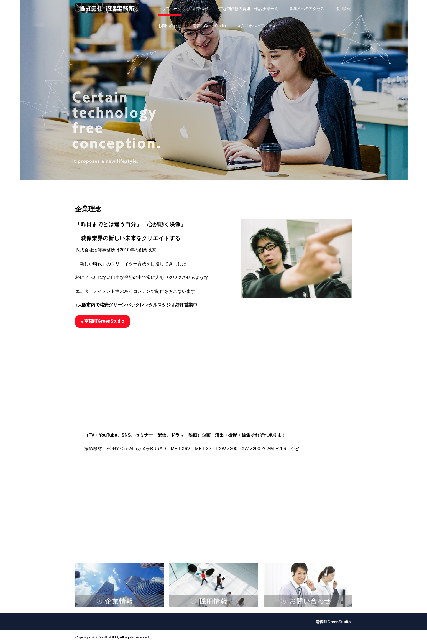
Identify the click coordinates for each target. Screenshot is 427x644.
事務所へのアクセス (306, 8)
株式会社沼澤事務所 (107, 8)
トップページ (169, 8)
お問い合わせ (169, 26)
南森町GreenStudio (209, 26)
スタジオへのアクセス (256, 26)
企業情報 (200, 8)
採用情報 (343, 8)
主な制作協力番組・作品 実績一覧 (248, 8)
